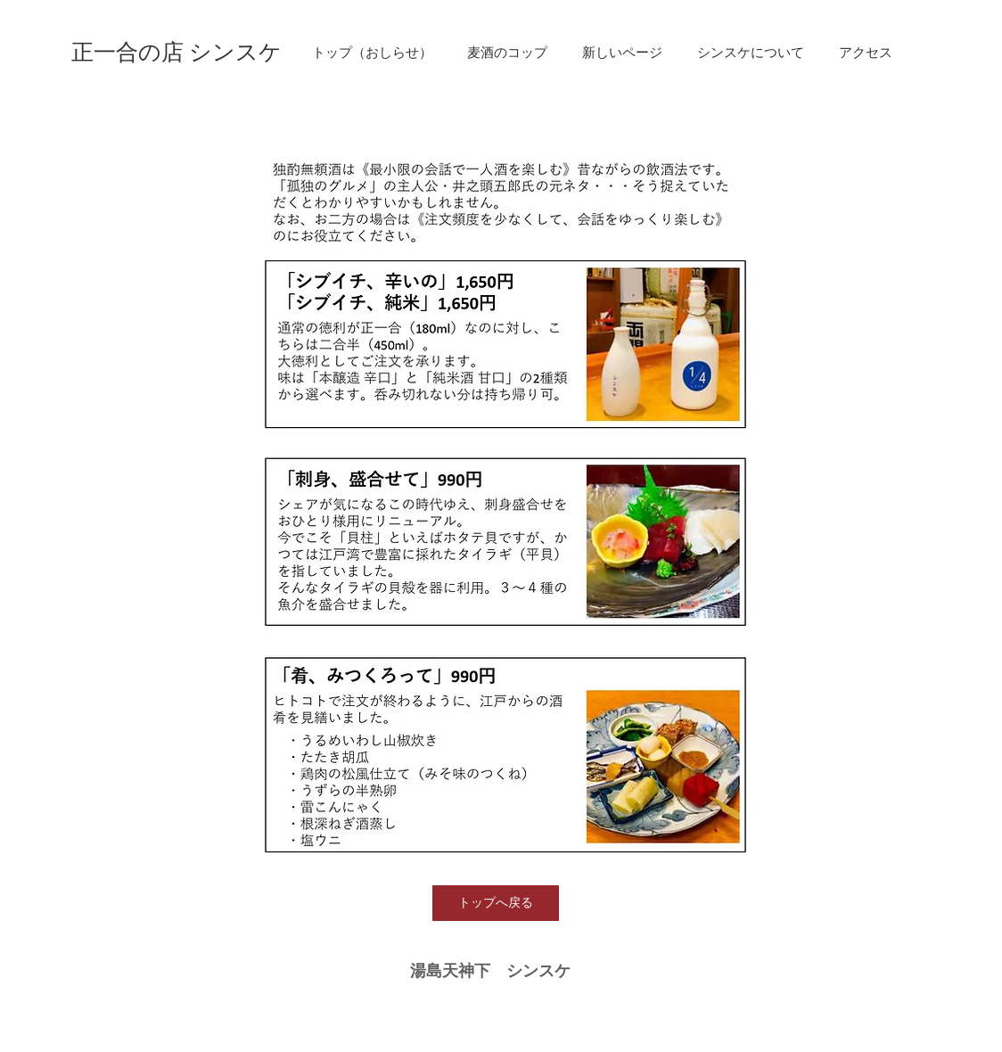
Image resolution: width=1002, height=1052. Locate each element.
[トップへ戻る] (495, 903)
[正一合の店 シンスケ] (176, 52)
